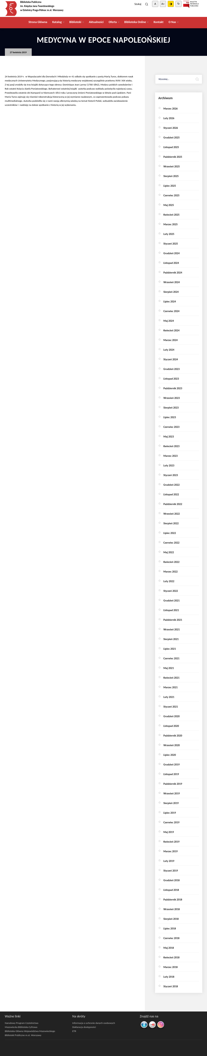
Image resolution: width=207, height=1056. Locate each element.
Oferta (113, 22)
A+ (162, 4)
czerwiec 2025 (171, 195)
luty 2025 (168, 234)
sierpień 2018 (171, 918)
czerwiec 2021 (171, 658)
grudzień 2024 (171, 253)
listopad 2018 (171, 890)
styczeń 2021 (170, 706)
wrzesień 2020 (171, 745)
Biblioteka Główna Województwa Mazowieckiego (30, 1031)
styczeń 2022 (170, 590)
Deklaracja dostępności (84, 1027)
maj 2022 (168, 552)
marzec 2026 (170, 108)
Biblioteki (75, 22)
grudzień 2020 (171, 716)
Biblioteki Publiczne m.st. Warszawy (23, 1035)
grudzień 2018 (171, 880)
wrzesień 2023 (171, 398)
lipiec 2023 (169, 417)
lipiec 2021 (169, 648)
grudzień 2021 (171, 600)
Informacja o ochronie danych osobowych (93, 1023)
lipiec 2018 (169, 928)
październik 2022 (172, 504)
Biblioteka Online (135, 22)
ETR (74, 1031)
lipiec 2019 (169, 812)
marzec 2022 (170, 571)
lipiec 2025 (169, 185)
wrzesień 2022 (171, 513)
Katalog (57, 22)
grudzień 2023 (171, 369)
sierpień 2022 (171, 523)
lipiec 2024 (169, 301)
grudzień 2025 (171, 137)
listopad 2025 (171, 147)
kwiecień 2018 (171, 957)
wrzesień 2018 (171, 909)
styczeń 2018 (170, 986)
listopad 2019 (171, 774)
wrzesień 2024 (171, 282)
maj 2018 (168, 947)
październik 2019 (172, 783)
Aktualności (96, 22)
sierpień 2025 (171, 176)
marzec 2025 (170, 224)
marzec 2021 (170, 687)
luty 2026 (168, 118)
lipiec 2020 (169, 754)
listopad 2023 (171, 378)
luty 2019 (168, 861)
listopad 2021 (171, 610)
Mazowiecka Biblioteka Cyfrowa (21, 1027)
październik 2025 (172, 156)
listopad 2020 (171, 726)
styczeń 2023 (170, 475)
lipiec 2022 (169, 533)
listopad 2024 (171, 263)
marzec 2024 (170, 340)
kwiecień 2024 (171, 330)
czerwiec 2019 (171, 822)
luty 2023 (168, 465)
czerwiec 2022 (171, 542)
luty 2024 (168, 349)
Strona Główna (38, 22)
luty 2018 (168, 976)
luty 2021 (168, 697)
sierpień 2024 (171, 291)
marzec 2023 (170, 455)
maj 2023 (168, 436)
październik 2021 (172, 619)
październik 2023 (172, 388)
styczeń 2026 (170, 127)
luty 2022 (168, 581)
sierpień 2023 (171, 407)
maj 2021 (168, 668)
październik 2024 (172, 272)
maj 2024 (168, 320)
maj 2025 (168, 205)
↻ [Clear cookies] (178, 4)
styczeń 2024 (170, 359)
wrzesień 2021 (171, 629)
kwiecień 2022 (171, 562)
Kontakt (158, 22)
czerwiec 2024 (171, 311)
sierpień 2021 (171, 639)
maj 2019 (168, 832)
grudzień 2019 (171, 764)
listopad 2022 (171, 494)
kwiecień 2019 (171, 841)
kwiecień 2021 (171, 677)
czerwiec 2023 (171, 426)
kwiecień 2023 (171, 446)
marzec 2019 (170, 851)
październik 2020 (172, 735)
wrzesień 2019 (171, 793)
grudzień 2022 (171, 484)
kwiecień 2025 (171, 214)
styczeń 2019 (170, 870)
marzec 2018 (170, 967)
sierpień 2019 (171, 803)
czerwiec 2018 (171, 938)
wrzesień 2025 (171, 166)
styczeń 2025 (170, 243)
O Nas (172, 22)
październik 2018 (172, 899)
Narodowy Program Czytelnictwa (21, 1023)
